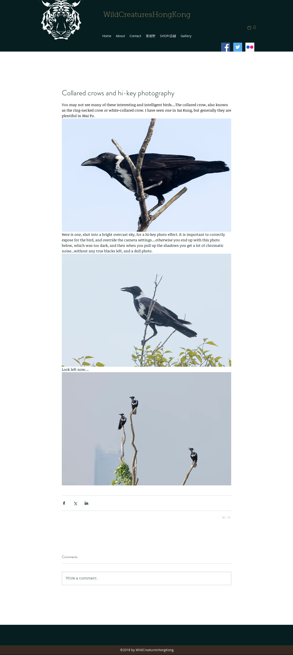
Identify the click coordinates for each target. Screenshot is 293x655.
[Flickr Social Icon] (249, 47)
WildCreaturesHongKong (146, 15)
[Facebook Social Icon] (225, 47)
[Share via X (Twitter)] (75, 503)
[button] (253, 28)
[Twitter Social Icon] (237, 47)
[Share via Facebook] (64, 503)
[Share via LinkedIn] (86, 503)
